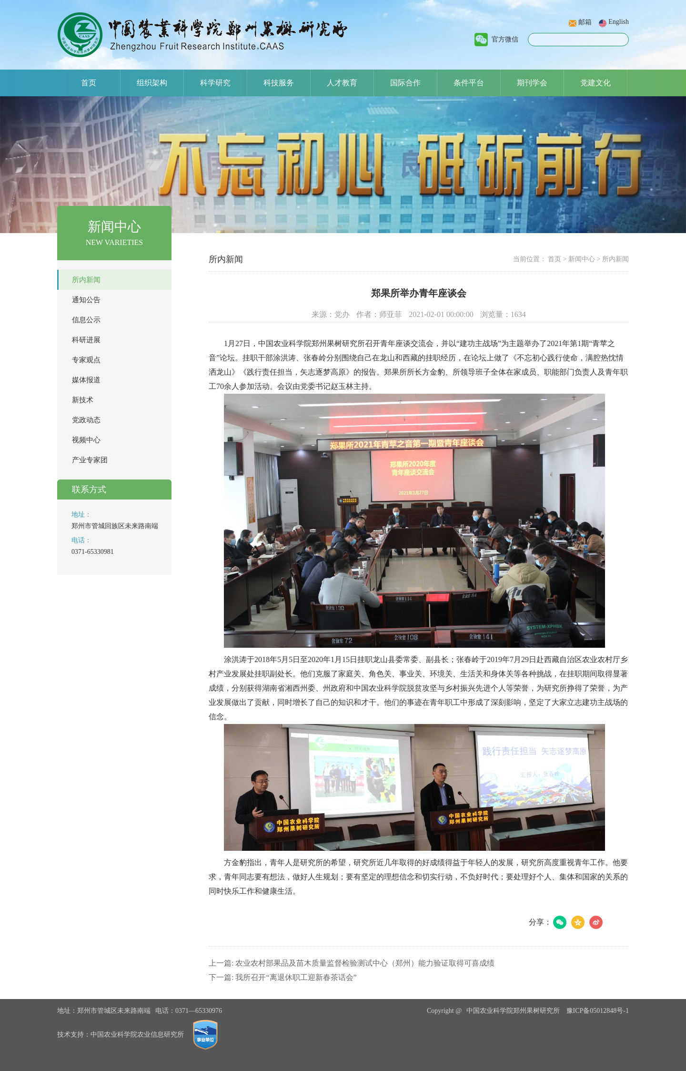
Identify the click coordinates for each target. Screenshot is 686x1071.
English (618, 21)
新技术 (82, 400)
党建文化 (595, 83)
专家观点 (86, 360)
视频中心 (86, 440)
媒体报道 (86, 380)
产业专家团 (90, 460)
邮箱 (585, 22)
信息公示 (86, 320)
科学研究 (215, 83)
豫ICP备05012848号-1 (597, 1010)
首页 (88, 83)
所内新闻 (86, 280)
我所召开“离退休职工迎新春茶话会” (295, 977)
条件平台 (469, 83)
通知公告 (86, 300)
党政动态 (86, 420)
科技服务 (278, 83)
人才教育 (342, 83)
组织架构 (152, 83)
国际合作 (405, 83)
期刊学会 (532, 83)
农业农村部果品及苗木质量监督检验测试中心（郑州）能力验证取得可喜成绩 (364, 963)
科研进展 (86, 340)
